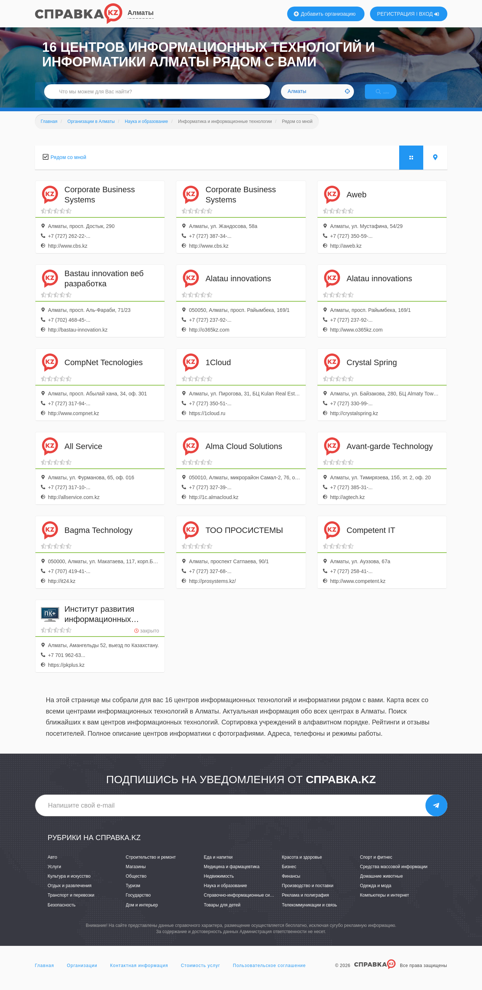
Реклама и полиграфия (305, 903)
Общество (136, 883)
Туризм (133, 893)
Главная (44, 973)
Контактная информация (139, 973)
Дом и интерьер (142, 912)
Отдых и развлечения (70, 893)
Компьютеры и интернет (384, 903)
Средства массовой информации (394, 874)
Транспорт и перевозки (71, 903)
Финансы (291, 883)
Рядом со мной (68, 165)
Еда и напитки (218, 864)
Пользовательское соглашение (269, 973)
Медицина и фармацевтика (232, 874)
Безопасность (62, 912)
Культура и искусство (69, 883)
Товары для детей (222, 912)
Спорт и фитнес (376, 864)
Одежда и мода (376, 893)
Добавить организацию (325, 14)
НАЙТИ (388, 96)
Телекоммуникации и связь (309, 912)
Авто (52, 864)
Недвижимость (219, 883)
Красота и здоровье (302, 864)
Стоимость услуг (200, 973)
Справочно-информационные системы (243, 903)
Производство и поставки (307, 893)
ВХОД (429, 14)
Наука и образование (225, 893)
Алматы (141, 12)
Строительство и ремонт (151, 864)
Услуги (54, 874)
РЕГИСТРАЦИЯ (396, 14)
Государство (138, 903)
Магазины (136, 874)
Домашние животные (381, 883)
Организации (82, 973)
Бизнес (289, 874)
